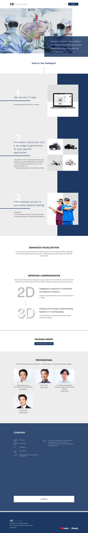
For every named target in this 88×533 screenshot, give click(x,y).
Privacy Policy (13, 527)
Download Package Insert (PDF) (44, 343)
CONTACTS (44, 499)
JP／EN (65, 4)
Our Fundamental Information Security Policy (21, 525)
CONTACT (73, 4)
